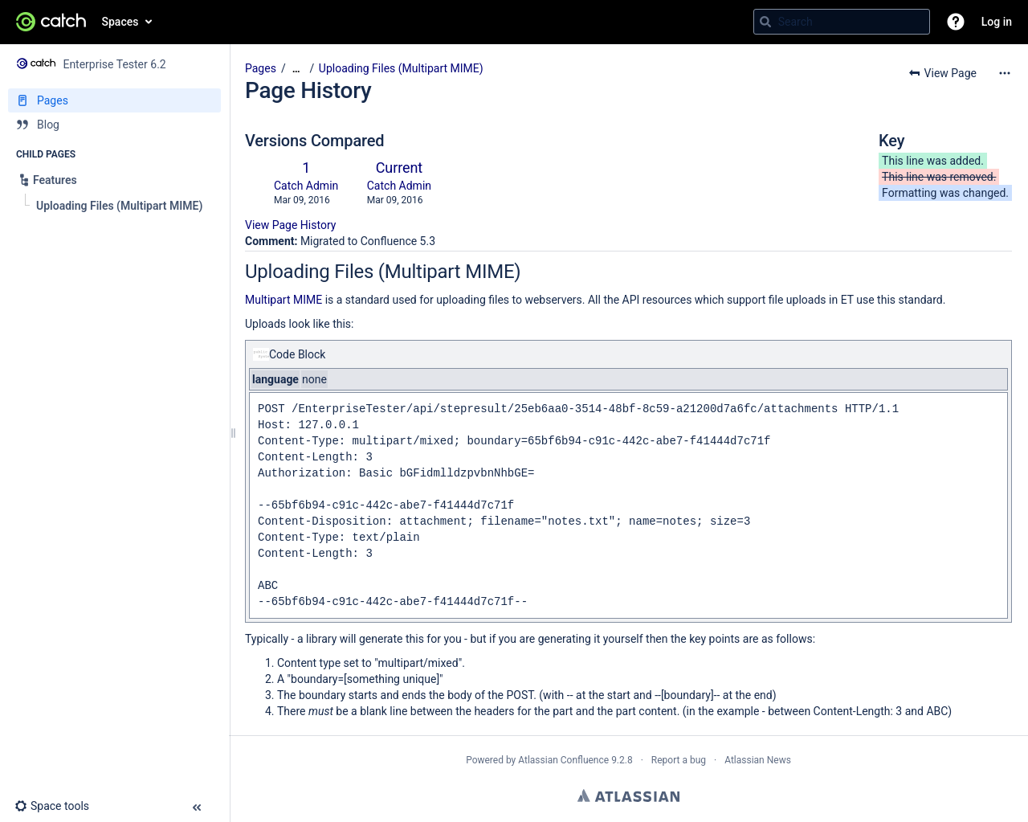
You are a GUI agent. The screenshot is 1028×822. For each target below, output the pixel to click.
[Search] (765, 21)
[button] (955, 22)
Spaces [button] (120, 21)
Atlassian (628, 795)
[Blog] (114, 124)
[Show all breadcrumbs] (296, 69)
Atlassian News (757, 760)
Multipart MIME (283, 299)
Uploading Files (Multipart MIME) (401, 68)
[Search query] (841, 22)
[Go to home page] (51, 22)
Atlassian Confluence (563, 760)
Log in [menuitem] (996, 21)
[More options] (1004, 73)
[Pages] (114, 100)
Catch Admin (306, 185)
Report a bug (678, 760)
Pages (260, 68)
